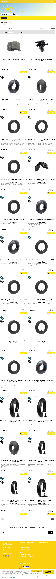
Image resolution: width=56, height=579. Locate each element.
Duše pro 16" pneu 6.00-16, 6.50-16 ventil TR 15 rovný (41, 180)
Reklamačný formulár (25, 554)
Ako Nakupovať (23, 553)
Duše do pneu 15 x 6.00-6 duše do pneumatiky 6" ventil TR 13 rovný (13, 381)
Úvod (5, 25)
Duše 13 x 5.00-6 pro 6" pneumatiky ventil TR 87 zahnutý (41, 100)
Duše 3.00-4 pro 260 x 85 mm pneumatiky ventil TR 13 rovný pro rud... (14, 300)
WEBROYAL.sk (6, 556)
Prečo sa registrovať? (25, 551)
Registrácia (7, 1)
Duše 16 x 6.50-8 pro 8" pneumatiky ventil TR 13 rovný (14, 140)
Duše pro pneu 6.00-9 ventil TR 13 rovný (14, 219)
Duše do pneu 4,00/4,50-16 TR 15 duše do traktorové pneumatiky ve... (13, 421)
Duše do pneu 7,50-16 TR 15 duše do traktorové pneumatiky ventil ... (14, 501)
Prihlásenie (2, 1)
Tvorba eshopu (6, 555)
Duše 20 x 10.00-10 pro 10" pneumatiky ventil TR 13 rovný (41, 140)
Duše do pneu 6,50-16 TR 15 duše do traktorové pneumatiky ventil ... (41, 461)
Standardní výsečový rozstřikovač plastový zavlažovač (41, 60)
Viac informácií (18, 578)
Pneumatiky (10, 25)
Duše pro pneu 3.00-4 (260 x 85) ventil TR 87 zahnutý (13, 259)
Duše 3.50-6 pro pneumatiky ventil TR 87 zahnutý (41, 219)
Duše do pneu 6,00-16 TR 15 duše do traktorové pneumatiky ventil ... (41, 421)
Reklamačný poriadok (25, 547)
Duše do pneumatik (19, 25)
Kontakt (22, 546)
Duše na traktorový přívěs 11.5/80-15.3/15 (14, 59)
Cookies (22, 558)
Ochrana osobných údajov (26, 556)
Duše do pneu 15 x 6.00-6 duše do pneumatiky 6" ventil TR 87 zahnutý (13, 461)
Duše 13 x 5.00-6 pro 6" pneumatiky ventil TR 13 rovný (41, 260)
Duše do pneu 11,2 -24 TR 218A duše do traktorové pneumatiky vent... (41, 501)
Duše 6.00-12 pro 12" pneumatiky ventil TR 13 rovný (14, 179)
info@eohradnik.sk (9, 549)
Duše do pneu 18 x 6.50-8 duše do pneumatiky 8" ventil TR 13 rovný (13, 340)
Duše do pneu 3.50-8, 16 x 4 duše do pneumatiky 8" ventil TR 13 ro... (41, 300)
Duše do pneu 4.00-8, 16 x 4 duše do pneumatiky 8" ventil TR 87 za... (41, 381)
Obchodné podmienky (25, 549)
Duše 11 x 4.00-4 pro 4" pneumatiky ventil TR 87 (14, 99)
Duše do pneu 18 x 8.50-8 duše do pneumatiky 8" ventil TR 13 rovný (41, 340)
